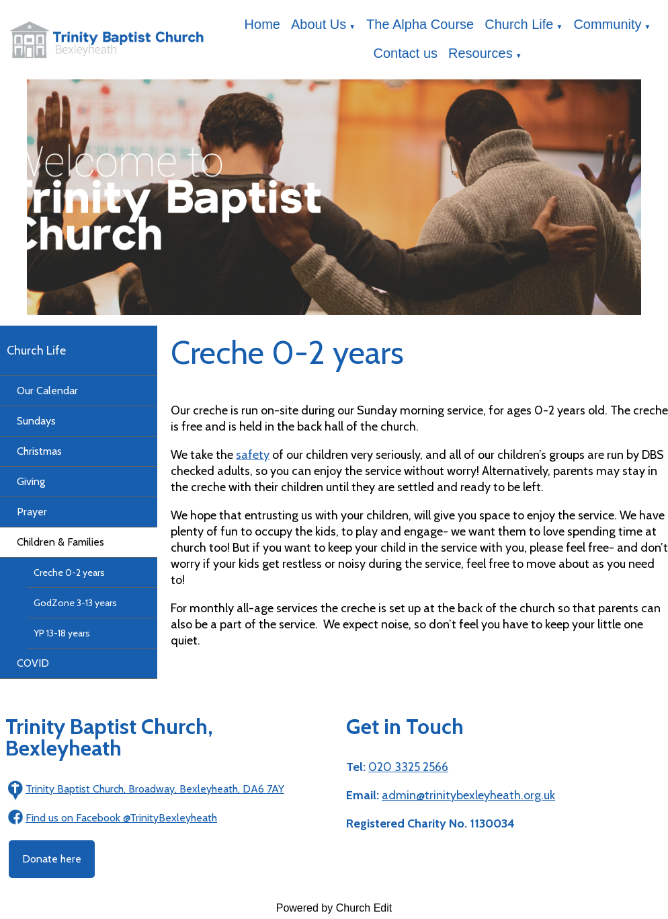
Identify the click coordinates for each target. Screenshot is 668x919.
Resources (480, 53)
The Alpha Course (420, 24)
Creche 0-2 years (69, 572)
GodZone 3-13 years (75, 603)
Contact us (405, 53)
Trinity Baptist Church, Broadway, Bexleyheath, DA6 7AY (155, 788)
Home (262, 24)
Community (607, 24)
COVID (33, 663)
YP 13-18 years (62, 633)
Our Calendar (47, 390)
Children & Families (60, 542)
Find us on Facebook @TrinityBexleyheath (121, 817)
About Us (318, 24)
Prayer (32, 511)
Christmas (39, 451)
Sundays (36, 420)
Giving (31, 481)
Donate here (51, 858)
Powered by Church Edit (334, 908)
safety (252, 454)
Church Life (519, 24)
